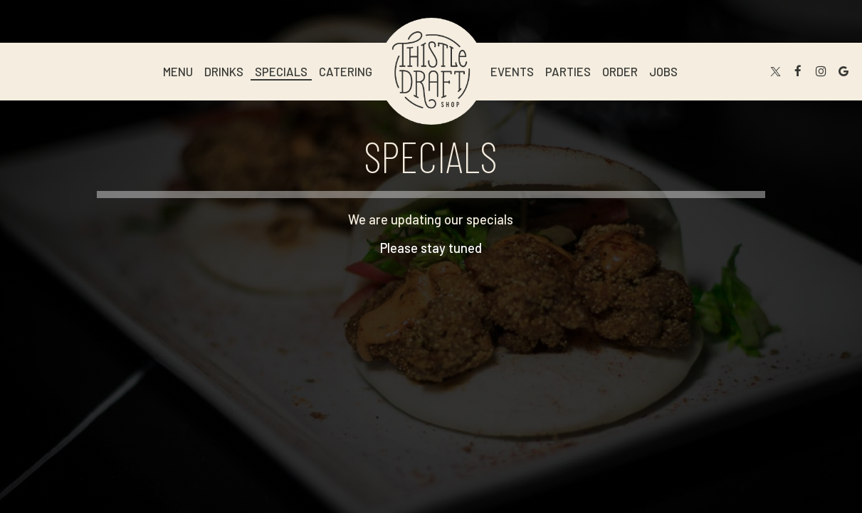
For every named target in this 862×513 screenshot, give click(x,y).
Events (512, 71)
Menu (178, 71)
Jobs (663, 71)
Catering (345, 71)
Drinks (223, 71)
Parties (568, 71)
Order (620, 71)
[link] (431, 71)
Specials (281, 71)
